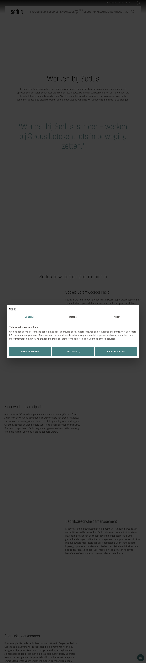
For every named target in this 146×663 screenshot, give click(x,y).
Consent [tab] (29, 316)
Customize (73, 351)
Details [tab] (73, 316)
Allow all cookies (116, 351)
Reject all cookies (30, 351)
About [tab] (117, 316)
